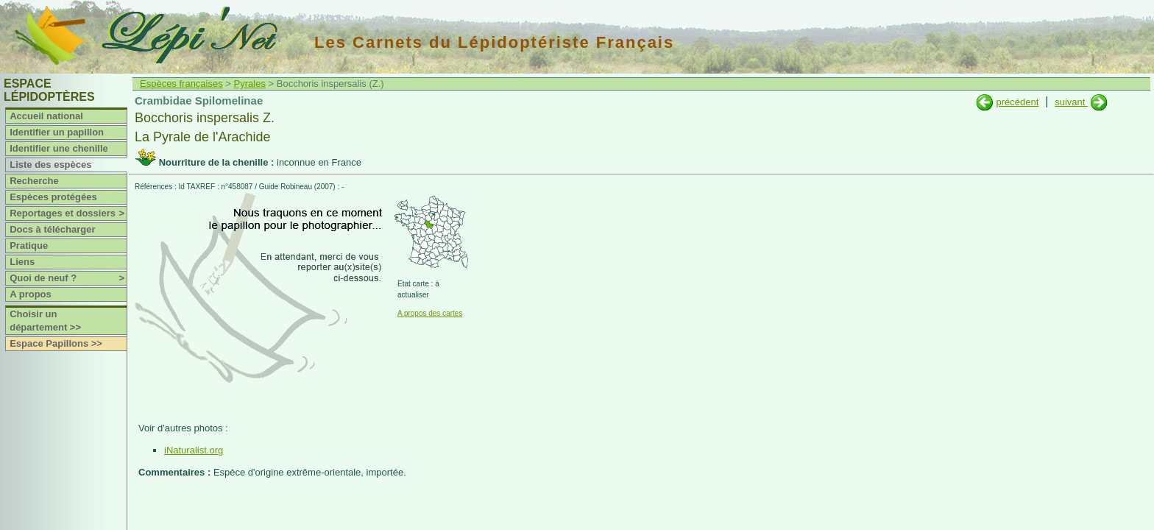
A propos (31, 294)
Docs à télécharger (52, 229)
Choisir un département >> (45, 320)
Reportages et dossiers (68, 213)
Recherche (34, 180)
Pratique (29, 245)
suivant (1071, 101)
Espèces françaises (181, 83)
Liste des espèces (50, 164)
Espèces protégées (53, 196)
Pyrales (250, 83)
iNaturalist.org (193, 450)
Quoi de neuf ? (68, 278)
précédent (1017, 101)
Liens (22, 261)
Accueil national (46, 115)
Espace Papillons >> (56, 343)
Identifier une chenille (59, 148)
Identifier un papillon (57, 132)
